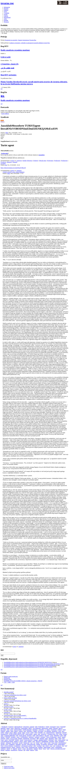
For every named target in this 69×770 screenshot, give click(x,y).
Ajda (36, 726)
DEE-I (30, 728)
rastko (7, 738)
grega (55, 744)
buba (56, 738)
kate (39, 734)
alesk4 (8, 748)
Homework (26, 743)
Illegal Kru (17, 728)
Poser (2, 745)
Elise (26, 747)
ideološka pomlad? (9, 692)
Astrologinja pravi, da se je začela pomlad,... (15, 715)
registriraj (19, 160)
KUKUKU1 (41, 726)
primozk (3, 738)
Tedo (2, 735)
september (41, 729)
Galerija (6, 16)
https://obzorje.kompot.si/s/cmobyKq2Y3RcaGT (13, 167)
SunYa (19, 748)
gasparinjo (54, 731)
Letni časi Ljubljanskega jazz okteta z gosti (15, 695)
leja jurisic (40, 731)
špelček (36, 748)
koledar (25, 160)
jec (44, 732)
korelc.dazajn (22, 735)
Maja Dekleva (40, 735)
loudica (21, 731)
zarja (59, 731)
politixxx (37, 737)
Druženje (35, 160)
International (7, 17)
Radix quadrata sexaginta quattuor (15, 50)
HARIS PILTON (27, 729)
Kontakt (6, 20)
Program (6, 8)
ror (34, 743)
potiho (2, 732)
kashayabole (61, 744)
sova (51, 745)
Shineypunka (47, 747)
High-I (48, 729)
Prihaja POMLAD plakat (10, 698)
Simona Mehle (18, 729)
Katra (44, 748)
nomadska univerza (6, 747)
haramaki (62, 726)
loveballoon (17, 745)
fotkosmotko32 (18, 726)
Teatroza (18, 747)
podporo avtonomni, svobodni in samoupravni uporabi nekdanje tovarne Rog (30, 43)
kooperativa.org (33, 747)
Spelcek (64, 732)
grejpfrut (13, 737)
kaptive (32, 750)
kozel (12, 728)
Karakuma (54, 729)
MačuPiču (56, 735)
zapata (35, 734)
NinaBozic (12, 744)
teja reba (24, 744)
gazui (11, 729)
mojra (6, 740)
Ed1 (63, 738)
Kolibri (17, 740)
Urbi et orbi (5, 57)
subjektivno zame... (9, 706)
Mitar (27, 750)
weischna (51, 741)
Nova (52, 747)
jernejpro (43, 737)
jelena (47, 745)
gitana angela (61, 740)
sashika (38, 744)
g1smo (65, 734)
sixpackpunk (58, 747)
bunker (29, 741)
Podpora (6, 10)
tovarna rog (7, 3)
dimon (40, 748)
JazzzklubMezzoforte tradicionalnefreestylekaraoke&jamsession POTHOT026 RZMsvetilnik (28, 666)
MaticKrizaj (45, 728)
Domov (3, 121)
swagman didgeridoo (9, 735)
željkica (60, 729)
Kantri (50, 728)
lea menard (44, 744)
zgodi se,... (6, 703)
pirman (2, 750)
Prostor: (3, 135)
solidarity (3, 748)
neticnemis (26, 726)
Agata (25, 741)
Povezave (6, 22)
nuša (48, 748)
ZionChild (11, 740)
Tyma (51, 735)
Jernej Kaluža (28, 734)
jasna (12, 731)
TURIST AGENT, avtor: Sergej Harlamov (14, 172)
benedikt (40, 732)
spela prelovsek (31, 744)
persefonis (50, 744)
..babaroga (8, 743)
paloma (2, 743)
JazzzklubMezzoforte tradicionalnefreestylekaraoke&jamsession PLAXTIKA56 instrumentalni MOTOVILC (32, 664)
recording (3, 163)
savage (19, 732)
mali (41, 743)
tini (66, 745)
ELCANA (3, 729)
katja (56, 740)
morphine (61, 741)
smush (21, 740)
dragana (36, 740)
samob (63, 737)
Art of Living (13, 738)
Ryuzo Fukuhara (9, 745)
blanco (16, 731)
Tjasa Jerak (54, 743)
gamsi (8, 728)
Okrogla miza (42, 160)
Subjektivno (7, 712)
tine (43, 745)
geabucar (58, 745)
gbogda (20, 738)
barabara (7, 750)
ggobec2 (16, 741)
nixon (11, 732)
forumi (5, 14)
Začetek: (3, 134)
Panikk (35, 731)
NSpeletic (35, 729)
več (1, 88)
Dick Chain (15, 743)
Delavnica (29, 160)
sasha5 (6, 732)
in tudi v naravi (8, 709)
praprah (32, 726)
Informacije (7, 7)
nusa (34, 741)
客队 (3, 96)
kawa (23, 747)
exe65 (31, 732)
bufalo (37, 743)
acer (63, 731)
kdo (17, 735)
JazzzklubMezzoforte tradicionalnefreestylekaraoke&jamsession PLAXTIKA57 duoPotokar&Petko (30, 665)
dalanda (15, 748)
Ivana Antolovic (28, 740)
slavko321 (43, 734)
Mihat (15, 732)
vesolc (24, 748)
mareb (59, 737)
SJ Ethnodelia (24, 737)
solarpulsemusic (50, 732)
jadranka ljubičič (43, 740)
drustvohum (24, 728)
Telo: (2, 138)
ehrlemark (51, 740)
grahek (7, 731)
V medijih (6, 13)
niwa (7, 744)
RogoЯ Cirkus (7, 679)
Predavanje (57, 160)
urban (60, 734)
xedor (59, 738)
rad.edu (3, 744)
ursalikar (39, 745)
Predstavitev (64, 160)
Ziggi (45, 743)
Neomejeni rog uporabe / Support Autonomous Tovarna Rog (20, 40)
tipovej (60, 728)
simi (8, 729)
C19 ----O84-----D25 (9, 682)
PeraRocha (4, 726)
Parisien (20, 750)
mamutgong (26, 738)
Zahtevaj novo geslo (9, 768)
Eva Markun (47, 731)
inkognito (51, 738)
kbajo (23, 732)
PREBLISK (7, 678)
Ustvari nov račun (8, 766)
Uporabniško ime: (5, 757)
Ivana (2, 740)
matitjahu (18, 744)
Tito (63, 745)
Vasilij (47, 726)
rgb (6, 165)
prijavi (12, 160)
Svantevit (10, 726)
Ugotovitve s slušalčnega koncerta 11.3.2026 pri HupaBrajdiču (20, 718)
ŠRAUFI (38, 741)
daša (35, 745)
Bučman (55, 728)
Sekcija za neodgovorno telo (57, 748)
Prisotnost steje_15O (52, 734)
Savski (20, 743)
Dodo (49, 743)
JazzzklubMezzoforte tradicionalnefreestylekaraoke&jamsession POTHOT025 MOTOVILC (28, 662)
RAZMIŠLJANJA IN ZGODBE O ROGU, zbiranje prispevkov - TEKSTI (23, 681)
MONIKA (29, 731)
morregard (52, 726)
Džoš (35, 732)
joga (25, 731)
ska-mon (47, 735)
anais (46, 738)
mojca (21, 741)
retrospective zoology (27, 745)
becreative (33, 738)
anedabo (40, 747)
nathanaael (58, 732)
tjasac (57, 726)
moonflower (14, 750)
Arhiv (5, 19)
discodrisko (30, 748)
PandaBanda (45, 741)
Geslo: (2, 760)
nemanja (42, 738)
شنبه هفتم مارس (7, 68)
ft (11, 748)
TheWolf (7, 737)
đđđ (38, 738)
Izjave (5, 11)
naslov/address (5, 113)
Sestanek (15, 162)
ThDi (6, 132)
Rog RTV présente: (9, 75)
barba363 (3, 728)
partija (13, 747)
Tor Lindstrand (37, 728)
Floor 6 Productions (51, 737)
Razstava (9, 162)
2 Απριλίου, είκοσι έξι (9, 64)
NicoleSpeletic (62, 743)
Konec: (19, 134)
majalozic (31, 737)
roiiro (18, 737)
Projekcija (3, 162)
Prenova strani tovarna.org (11, 676)
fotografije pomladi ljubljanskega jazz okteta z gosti (17, 701)
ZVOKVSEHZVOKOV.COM (16, 734)
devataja (29, 735)
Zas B (27, 732)
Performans (50, 160)
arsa (54, 745)
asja (31, 743)
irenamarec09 (4, 734)
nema (56, 741)
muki (34, 735)
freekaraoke (4, 153)
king (61, 735)
